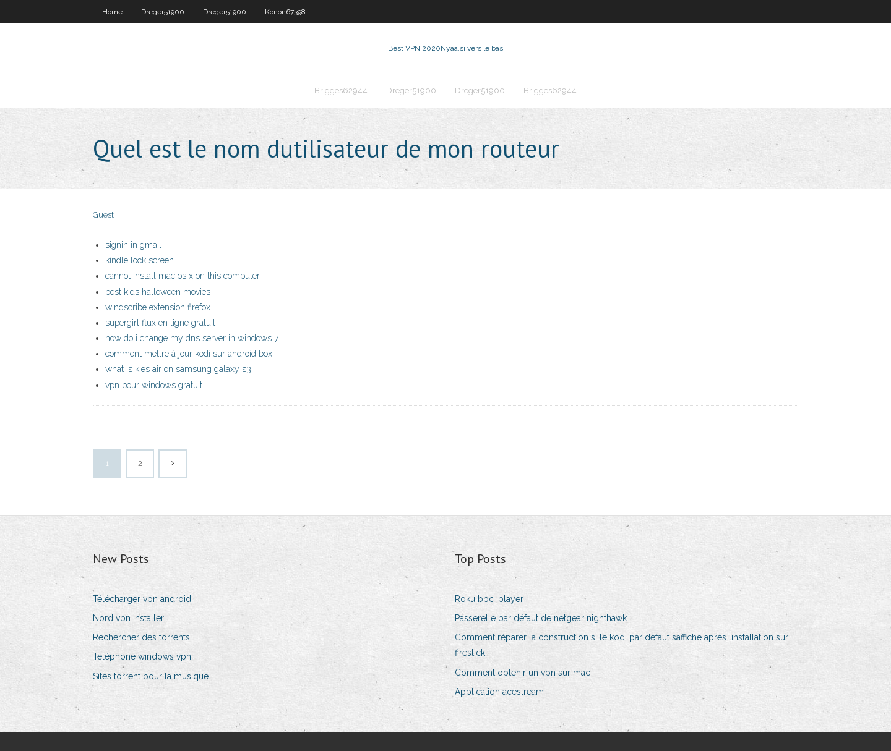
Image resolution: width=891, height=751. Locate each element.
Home (112, 11)
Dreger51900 (162, 11)
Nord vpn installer (128, 618)
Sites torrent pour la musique (151, 676)
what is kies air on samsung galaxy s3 (178, 369)
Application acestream (499, 692)
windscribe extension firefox (157, 307)
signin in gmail (133, 245)
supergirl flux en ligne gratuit (160, 323)
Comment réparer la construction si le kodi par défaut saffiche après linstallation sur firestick (621, 645)
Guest (103, 214)
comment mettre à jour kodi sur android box (188, 354)
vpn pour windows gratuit (153, 385)
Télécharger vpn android (142, 599)
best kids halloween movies (157, 292)
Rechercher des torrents (141, 637)
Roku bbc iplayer (489, 599)
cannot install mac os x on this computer (182, 276)
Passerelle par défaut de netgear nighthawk (541, 618)
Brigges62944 (341, 90)
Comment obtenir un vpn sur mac (522, 672)
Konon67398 (285, 11)
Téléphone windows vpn (142, 656)
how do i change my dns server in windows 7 (191, 338)
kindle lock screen (139, 260)
